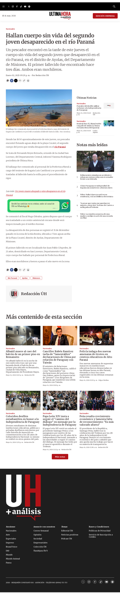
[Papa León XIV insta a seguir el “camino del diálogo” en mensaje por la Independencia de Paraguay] (60, 401)
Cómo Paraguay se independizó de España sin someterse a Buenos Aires (96, 187)
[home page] (60, 16)
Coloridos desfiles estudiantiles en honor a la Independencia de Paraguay (22, 420)
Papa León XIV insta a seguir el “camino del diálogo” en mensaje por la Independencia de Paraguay (59, 421)
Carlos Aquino (95, 131)
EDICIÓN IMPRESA (105, 16)
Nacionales (10, 29)
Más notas (60, 457)
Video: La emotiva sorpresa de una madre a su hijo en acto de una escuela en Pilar (96, 216)
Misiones (36, 279)
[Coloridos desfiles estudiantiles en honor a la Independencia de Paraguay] (23, 401)
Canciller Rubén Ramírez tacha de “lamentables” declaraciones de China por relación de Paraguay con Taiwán (59, 358)
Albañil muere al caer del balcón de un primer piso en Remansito (23, 355)
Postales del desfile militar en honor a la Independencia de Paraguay (89, 108)
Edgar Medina (104, 381)
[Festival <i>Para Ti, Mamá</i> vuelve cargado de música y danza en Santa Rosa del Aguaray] (109, 123)
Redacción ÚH (34, 294)
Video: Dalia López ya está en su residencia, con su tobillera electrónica (96, 196)
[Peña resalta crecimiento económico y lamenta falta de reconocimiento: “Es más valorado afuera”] (97, 401)
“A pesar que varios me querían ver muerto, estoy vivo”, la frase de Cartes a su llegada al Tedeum (97, 205)
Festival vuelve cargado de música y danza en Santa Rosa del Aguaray (89, 126)
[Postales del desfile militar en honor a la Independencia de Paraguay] (109, 106)
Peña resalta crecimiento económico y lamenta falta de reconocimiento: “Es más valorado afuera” (97, 421)
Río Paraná (12, 279)
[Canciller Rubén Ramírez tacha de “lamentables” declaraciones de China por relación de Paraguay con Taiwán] (60, 336)
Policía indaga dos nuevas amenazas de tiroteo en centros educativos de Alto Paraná (96, 356)
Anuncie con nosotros (44, 527)
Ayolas (25, 279)
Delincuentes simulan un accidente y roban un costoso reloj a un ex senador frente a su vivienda (96, 177)
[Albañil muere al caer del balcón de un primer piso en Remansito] (23, 336)
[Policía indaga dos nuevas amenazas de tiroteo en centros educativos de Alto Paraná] (97, 336)
